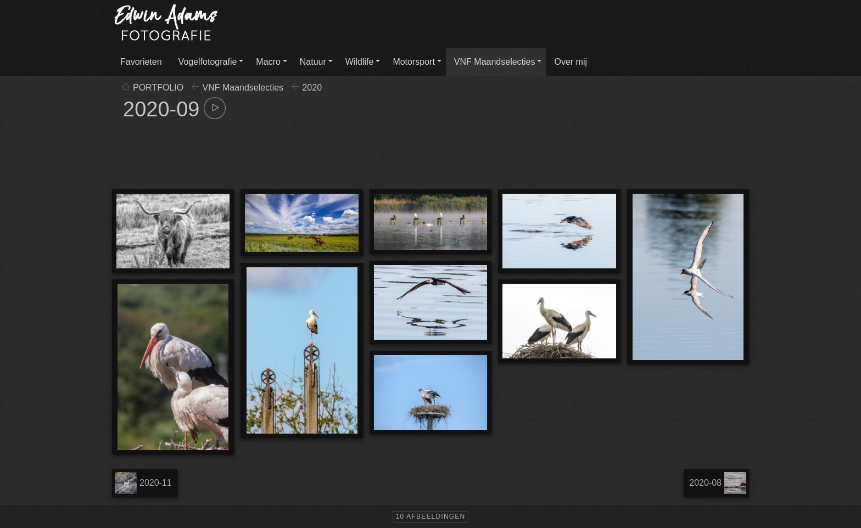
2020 (312, 87)
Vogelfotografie (207, 61)
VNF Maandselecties (494, 61)
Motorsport (413, 61)
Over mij (570, 61)
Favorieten (141, 61)
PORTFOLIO (158, 87)
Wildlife (359, 61)
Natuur (313, 61)
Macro (268, 61)
